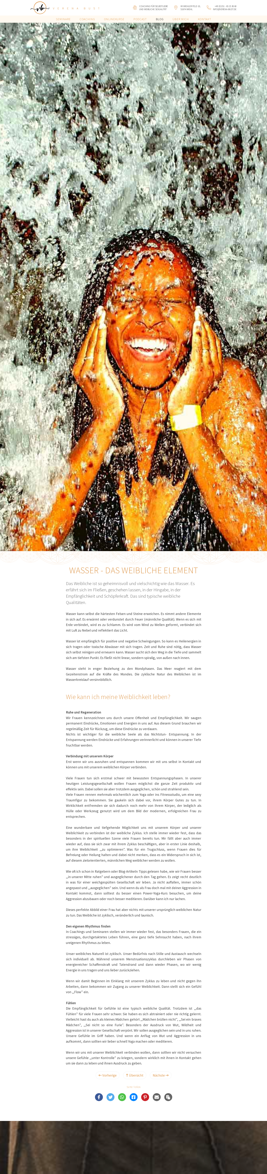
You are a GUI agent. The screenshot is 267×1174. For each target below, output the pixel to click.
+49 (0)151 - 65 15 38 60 (225, 6)
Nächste (161, 1075)
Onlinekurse (114, 19)
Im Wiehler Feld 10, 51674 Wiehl (190, 8)
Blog (160, 19)
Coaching (87, 19)
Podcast (140, 19)
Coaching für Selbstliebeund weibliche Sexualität (153, 8)
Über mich (181, 19)
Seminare (63, 19)
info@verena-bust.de (224, 9)
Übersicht (134, 1075)
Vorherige (108, 1075)
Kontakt (204, 19)
